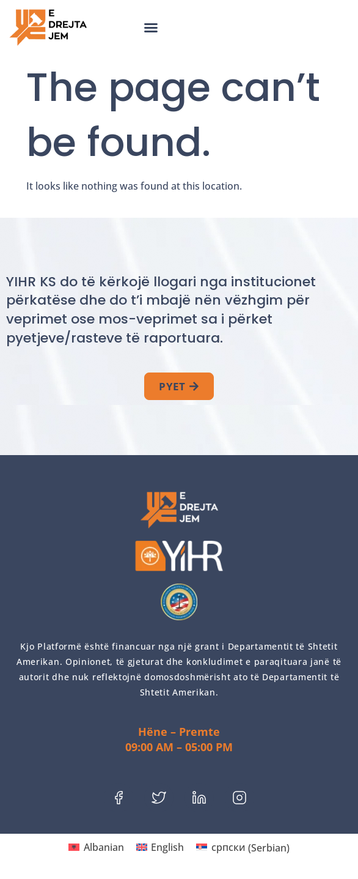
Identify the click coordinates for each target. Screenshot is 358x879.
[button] (151, 28)
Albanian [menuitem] (104, 847)
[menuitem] (96, 847)
